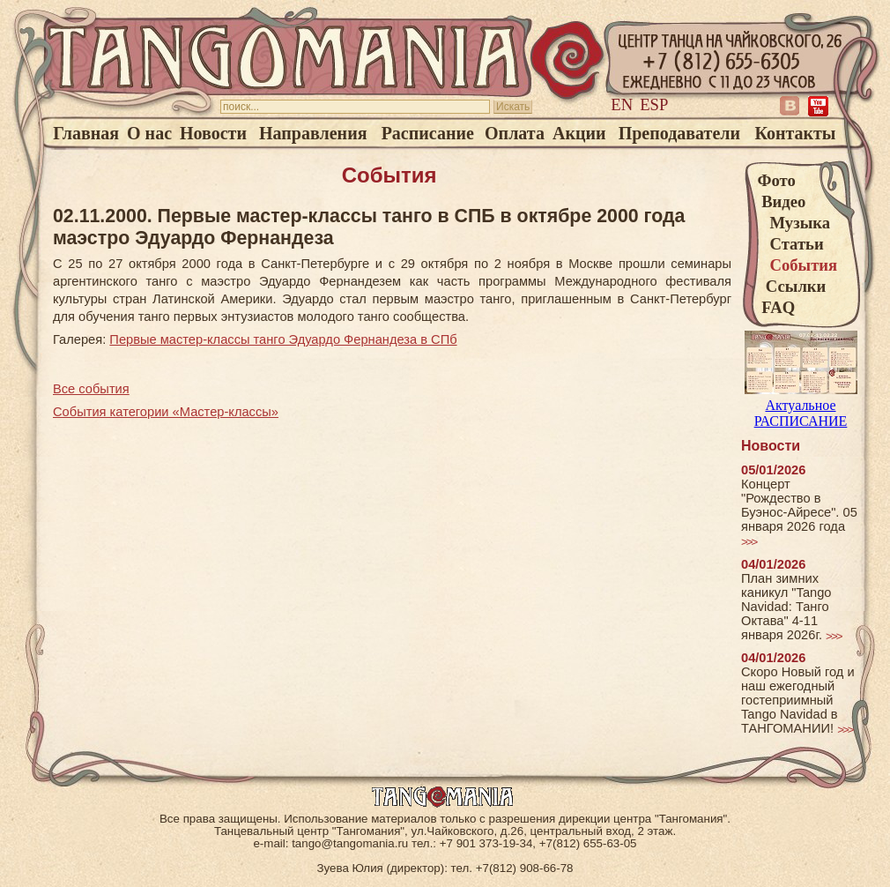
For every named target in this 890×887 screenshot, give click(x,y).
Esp (654, 104)
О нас (149, 133)
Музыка (794, 222)
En (622, 104)
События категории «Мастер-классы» (165, 412)
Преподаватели (679, 133)
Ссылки (792, 286)
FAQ (777, 307)
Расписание (428, 133)
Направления (313, 133)
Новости (213, 133)
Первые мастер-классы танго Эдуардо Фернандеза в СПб (282, 339)
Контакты (794, 133)
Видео (782, 201)
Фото (777, 180)
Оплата (515, 133)
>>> (748, 541)
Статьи (791, 244)
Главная (86, 133)
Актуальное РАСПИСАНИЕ (801, 405)
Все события (91, 389)
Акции (579, 133)
